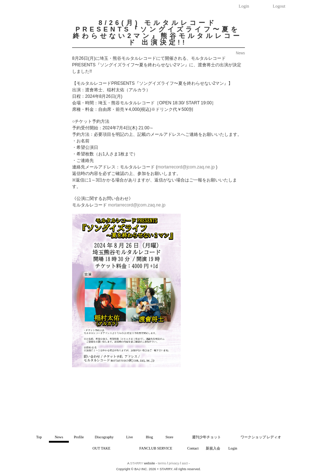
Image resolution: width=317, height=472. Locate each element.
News (59, 437)
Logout (279, 6)
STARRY (136, 463)
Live (129, 437)
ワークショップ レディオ (261, 437)
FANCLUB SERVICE (155, 448)
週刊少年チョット (206, 437)
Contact (193, 448)
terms (162, 463)
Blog (149, 437)
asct (185, 463)
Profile (79, 437)
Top (39, 437)
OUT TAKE (101, 448)
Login (244, 6)
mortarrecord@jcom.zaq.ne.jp (185, 167)
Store (170, 437)
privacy (174, 463)
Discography (104, 437)
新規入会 (213, 448)
